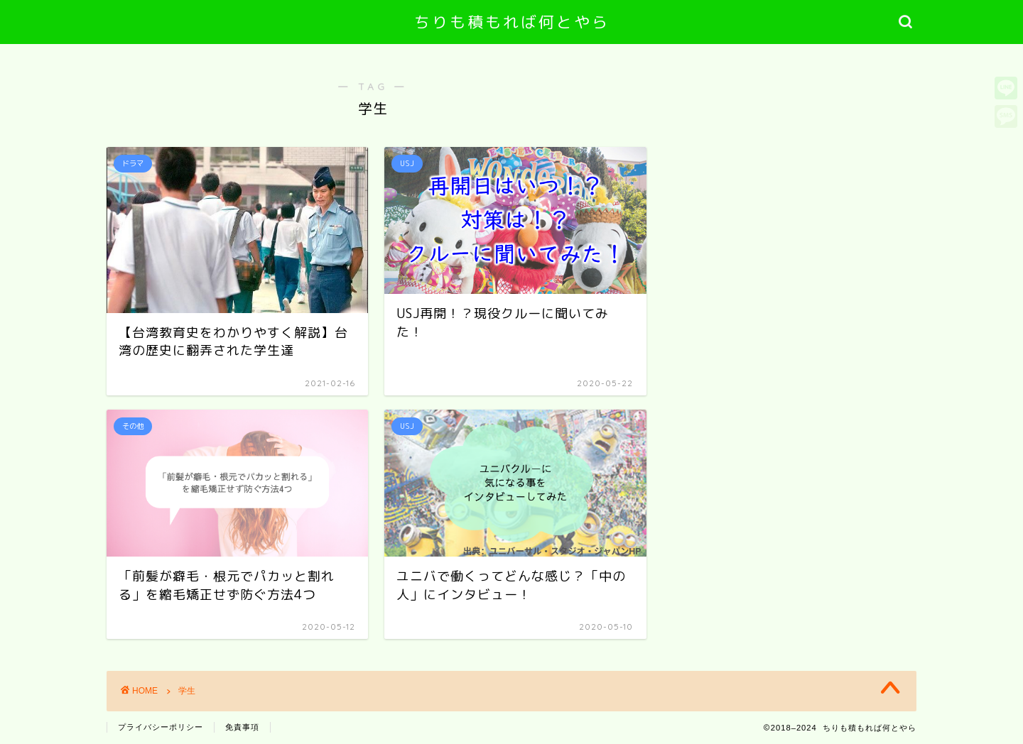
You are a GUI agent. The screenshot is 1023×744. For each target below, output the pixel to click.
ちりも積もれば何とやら (512, 21)
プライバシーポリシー (160, 727)
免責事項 (242, 727)
